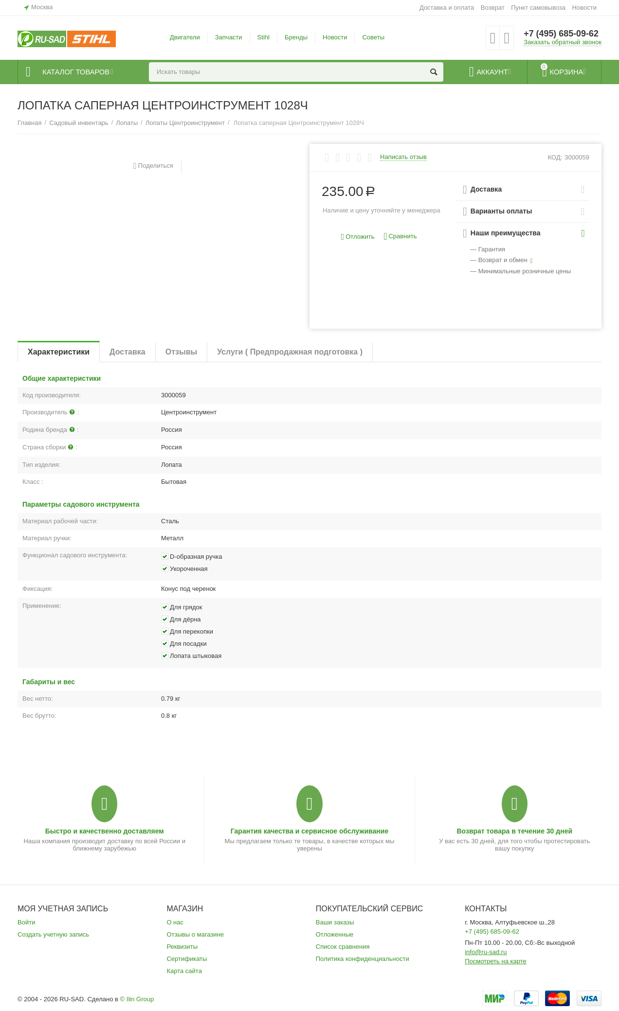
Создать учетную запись (53, 934)
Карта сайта (184, 971)
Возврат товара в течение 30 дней (514, 831)
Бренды (296, 37)
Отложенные (335, 934)
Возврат (493, 7)
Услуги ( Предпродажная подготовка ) (290, 352)
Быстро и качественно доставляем (104, 831)
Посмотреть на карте (496, 961)
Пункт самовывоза (538, 7)
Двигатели (185, 37)
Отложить (358, 237)
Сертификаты (186, 958)
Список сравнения (343, 946)
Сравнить (400, 236)
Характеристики (59, 352)
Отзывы (181, 352)
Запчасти (228, 37)
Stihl (263, 37)
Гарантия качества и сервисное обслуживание (309, 831)
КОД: (555, 157)
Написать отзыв (403, 157)
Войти (26, 922)
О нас (174, 922)
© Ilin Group (137, 999)
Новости (584, 7)
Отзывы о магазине (195, 934)
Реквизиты (182, 946)
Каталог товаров (76, 72)
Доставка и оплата (446, 7)
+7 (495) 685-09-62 (561, 34)
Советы (373, 37)
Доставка (127, 352)
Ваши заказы (335, 922)
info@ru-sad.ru (486, 952)
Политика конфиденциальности (362, 958)
